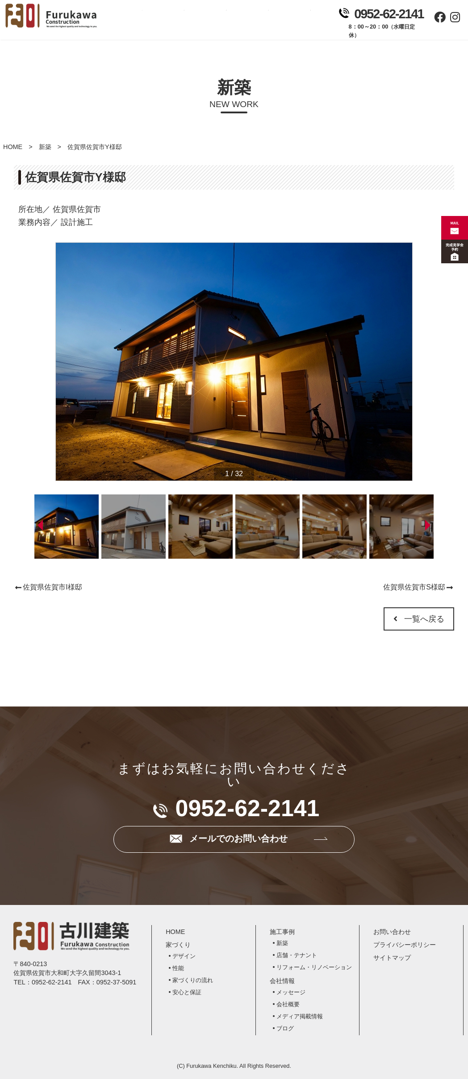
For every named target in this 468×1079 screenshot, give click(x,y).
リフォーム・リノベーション (314, 967)
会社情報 (263, 22)
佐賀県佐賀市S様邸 (414, 587)
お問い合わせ (305, 22)
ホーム (137, 22)
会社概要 (288, 1004)
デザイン (184, 956)
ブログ (285, 1028)
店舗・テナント (296, 955)
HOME (12, 146)
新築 (45, 146)
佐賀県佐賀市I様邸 (52, 587)
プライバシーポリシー (404, 944)
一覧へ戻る (418, 618)
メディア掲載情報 (299, 1016)
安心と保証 (186, 992)
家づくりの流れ (192, 980)
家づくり (179, 22)
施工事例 (221, 22)
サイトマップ (392, 957)
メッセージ (290, 992)
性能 (178, 968)
